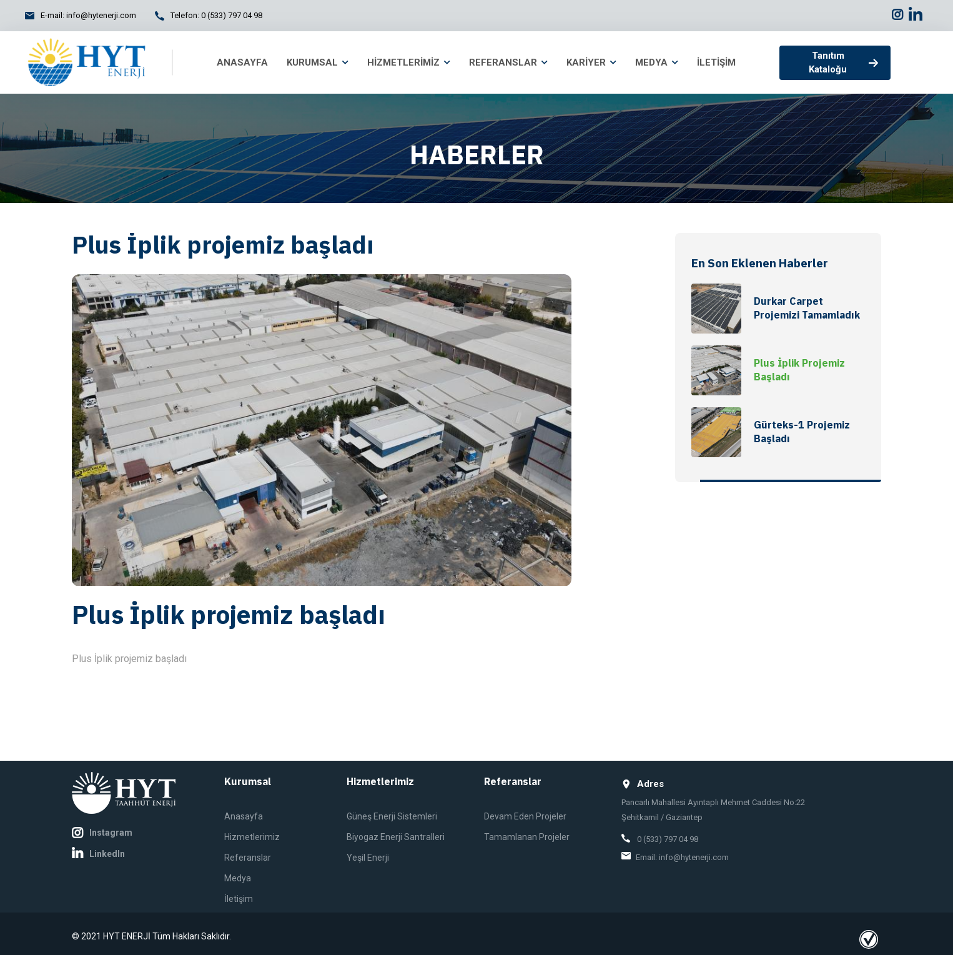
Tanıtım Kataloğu (843, 63)
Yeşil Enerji (368, 858)
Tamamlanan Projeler (527, 837)
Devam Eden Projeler (525, 816)
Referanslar (247, 858)
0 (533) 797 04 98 (231, 15)
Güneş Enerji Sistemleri (392, 816)
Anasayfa (243, 816)
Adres (642, 784)
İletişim (238, 899)
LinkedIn (98, 854)
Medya (237, 878)
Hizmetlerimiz (252, 837)
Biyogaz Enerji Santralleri (396, 837)
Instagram (102, 833)
